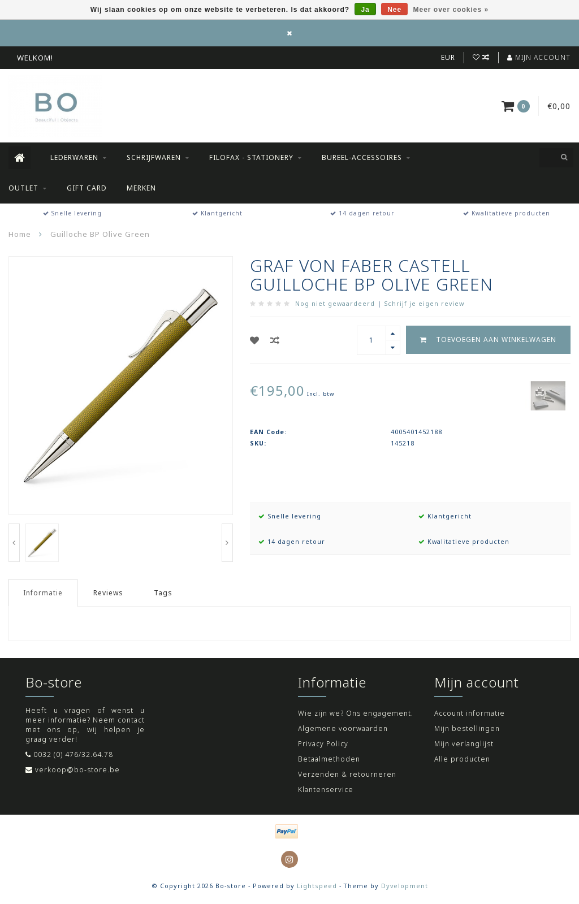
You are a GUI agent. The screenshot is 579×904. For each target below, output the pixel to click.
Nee (394, 10)
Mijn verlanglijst (464, 744)
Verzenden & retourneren (347, 774)
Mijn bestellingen (467, 728)
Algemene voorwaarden (343, 728)
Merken (141, 188)
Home (19, 234)
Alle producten (462, 759)
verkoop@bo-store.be (77, 770)
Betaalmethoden (329, 759)
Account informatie (469, 713)
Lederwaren (74, 157)
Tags (163, 593)
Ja (365, 10)
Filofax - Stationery (251, 157)
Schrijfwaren (154, 157)
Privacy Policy (323, 744)
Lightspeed (317, 885)
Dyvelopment (404, 885)
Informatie (43, 593)
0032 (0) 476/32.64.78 (73, 754)
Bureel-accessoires (362, 157)
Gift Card (87, 188)
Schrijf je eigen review (424, 303)
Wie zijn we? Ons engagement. (355, 713)
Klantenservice (325, 789)
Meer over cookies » (451, 10)
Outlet (23, 188)
